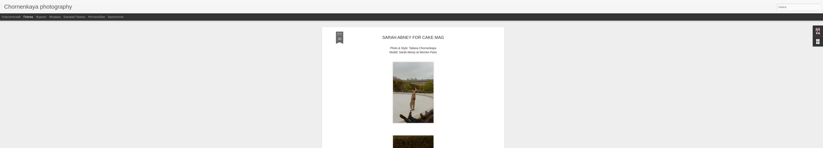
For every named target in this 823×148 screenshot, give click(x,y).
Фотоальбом (96, 16)
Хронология (115, 16)
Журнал (41, 16)
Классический (11, 16)
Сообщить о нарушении (442, 146)
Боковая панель (74, 16)
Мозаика (55, 16)
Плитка (28, 16)
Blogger (424, 146)
